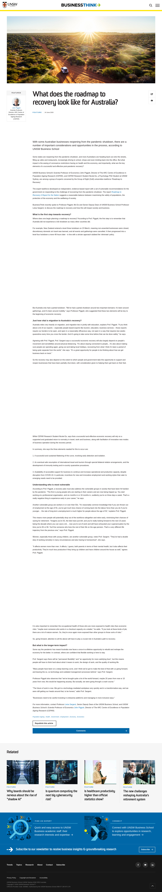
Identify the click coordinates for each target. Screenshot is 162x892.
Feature (11, 787)
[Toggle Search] (151, 5)
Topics (19, 865)
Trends (10, 865)
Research (30, 865)
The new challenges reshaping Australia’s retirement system (136, 795)
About (39, 865)
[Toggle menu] (157, 5)
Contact (49, 865)
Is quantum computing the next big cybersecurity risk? (61, 795)
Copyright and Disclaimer (28, 878)
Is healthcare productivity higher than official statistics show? (99, 795)
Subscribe (147, 849)
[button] (16, 108)
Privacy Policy (11, 878)
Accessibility (43, 878)
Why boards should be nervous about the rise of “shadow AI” (22, 795)
